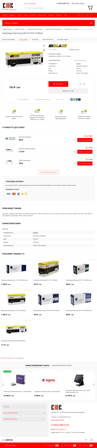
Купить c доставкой (85, 140)
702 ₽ (48, 316)
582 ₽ (81, 316)
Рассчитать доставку (42, 99)
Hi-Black (78, 63)
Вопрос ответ (42, 15)
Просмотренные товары (62, 365)
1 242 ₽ (16, 316)
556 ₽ (81, 285)
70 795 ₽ (70, 396)
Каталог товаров (48, 23)
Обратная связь (9, 445)
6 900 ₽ (38, 396)
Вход (25, 3)
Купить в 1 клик (68, 91)
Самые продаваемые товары (37, 365)
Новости (51, 15)
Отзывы (58, 15)
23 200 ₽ (9, 396)
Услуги (19, 15)
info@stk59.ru (61, 429)
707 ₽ (48, 285)
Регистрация (32, 3)
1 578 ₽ (16, 285)
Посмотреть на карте (57, 420)
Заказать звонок (79, 3)
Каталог (12, 15)
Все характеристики (80, 60)
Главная (4, 15)
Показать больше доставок (48, 172)
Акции (25, 15)
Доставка (33, 15)
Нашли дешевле (23, 99)
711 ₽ (16, 346)
